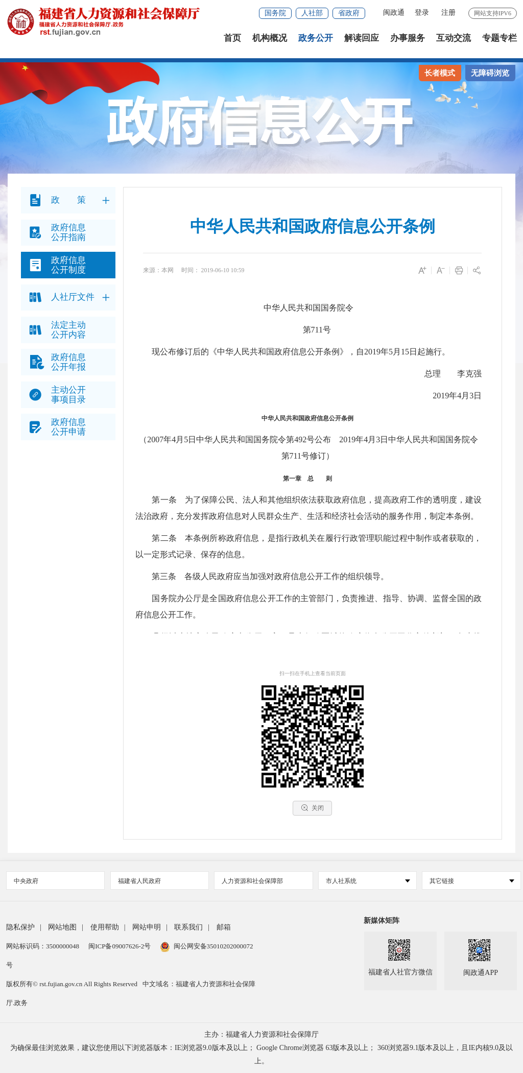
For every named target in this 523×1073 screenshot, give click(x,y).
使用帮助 (104, 927)
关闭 (312, 808)
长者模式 (439, 73)
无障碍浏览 (490, 73)
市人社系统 (368, 881)
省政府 (349, 13)
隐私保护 (20, 927)
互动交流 (453, 40)
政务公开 (315, 40)
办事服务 (407, 40)
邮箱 (224, 927)
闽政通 (394, 12)
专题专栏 (499, 40)
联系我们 (188, 927)
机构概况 (269, 40)
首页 (232, 40)
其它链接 (472, 881)
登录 (422, 12)
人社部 (312, 13)
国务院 (275, 13)
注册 (448, 12)
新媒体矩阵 (381, 920)
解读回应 (361, 40)
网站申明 (146, 927)
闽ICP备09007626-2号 (119, 946)
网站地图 (62, 927)
